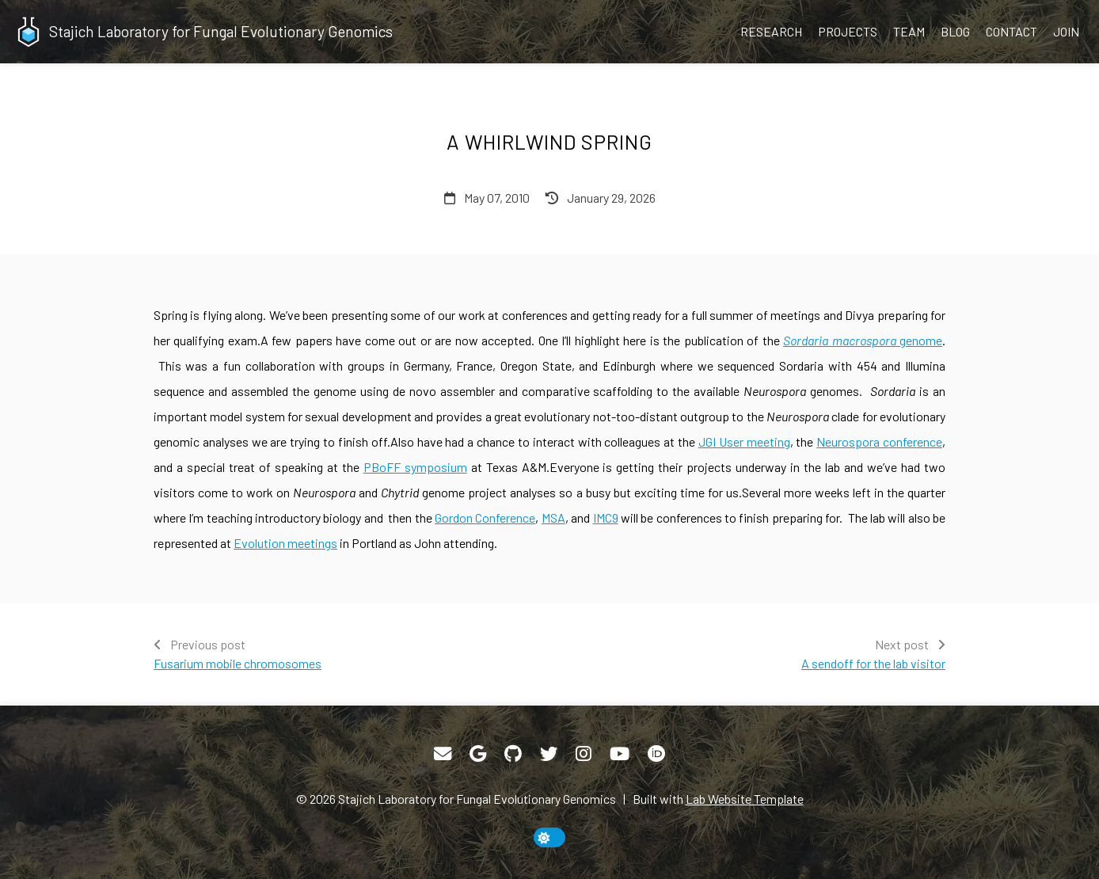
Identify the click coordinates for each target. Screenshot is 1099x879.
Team (909, 31)
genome (919, 340)
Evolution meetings (285, 542)
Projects (847, 31)
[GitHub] (513, 754)
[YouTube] (619, 754)
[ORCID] (656, 754)
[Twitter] (548, 754)
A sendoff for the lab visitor (873, 663)
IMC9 (605, 517)
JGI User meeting (744, 441)
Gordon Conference (485, 517)
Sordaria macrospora (839, 340)
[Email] (442, 754)
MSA (553, 517)
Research (771, 31)
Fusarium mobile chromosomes (237, 663)
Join (1066, 31)
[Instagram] (583, 754)
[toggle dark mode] (549, 837)
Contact (1011, 31)
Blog (955, 31)
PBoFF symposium (415, 466)
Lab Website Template (745, 798)
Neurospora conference (879, 441)
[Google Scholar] (478, 754)
